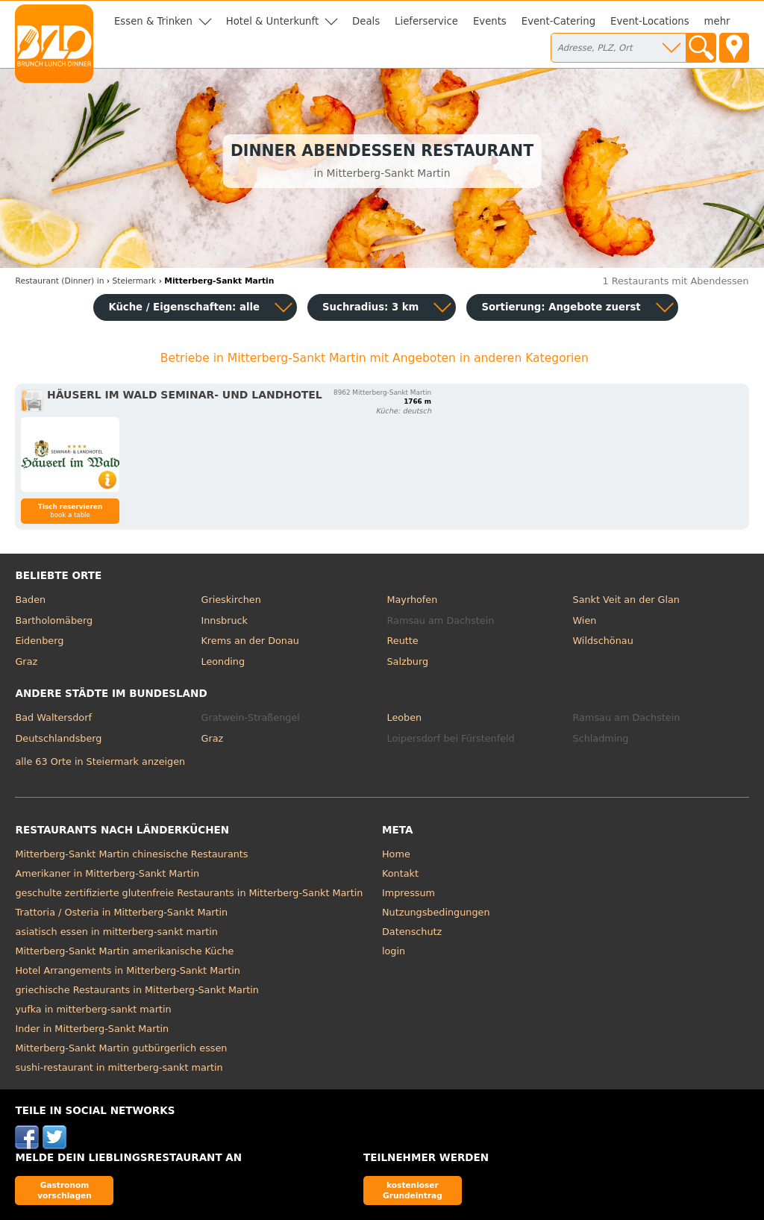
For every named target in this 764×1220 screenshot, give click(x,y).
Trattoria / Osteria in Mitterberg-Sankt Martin (121, 912)
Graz (26, 661)
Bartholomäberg (54, 620)
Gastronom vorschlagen (64, 1189)
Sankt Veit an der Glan (626, 599)
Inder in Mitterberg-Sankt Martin (92, 1028)
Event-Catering (558, 21)
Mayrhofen (412, 599)
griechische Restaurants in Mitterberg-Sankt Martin (136, 989)
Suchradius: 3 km (370, 307)
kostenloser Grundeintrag (412, 1189)
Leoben (404, 717)
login (393, 951)
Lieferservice (426, 21)
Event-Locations (649, 21)
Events (490, 21)
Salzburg (408, 661)
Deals (366, 21)
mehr (717, 21)
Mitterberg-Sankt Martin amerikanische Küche (124, 951)
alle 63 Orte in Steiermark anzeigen (100, 761)
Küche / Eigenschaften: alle (184, 307)
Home (396, 854)
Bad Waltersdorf (53, 717)
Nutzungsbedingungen (436, 912)
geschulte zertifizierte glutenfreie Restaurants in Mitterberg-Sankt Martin (189, 892)
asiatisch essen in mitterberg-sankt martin (116, 931)
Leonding (223, 661)
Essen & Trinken (153, 21)
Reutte (403, 640)
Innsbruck (224, 620)
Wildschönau (603, 640)
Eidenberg (39, 640)
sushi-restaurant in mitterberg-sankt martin (118, 1067)
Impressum (408, 892)
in (59, 281)
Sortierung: (560, 307)
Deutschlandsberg (58, 738)
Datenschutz (412, 931)
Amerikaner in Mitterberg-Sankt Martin (107, 873)
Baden (30, 599)
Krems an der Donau (249, 640)
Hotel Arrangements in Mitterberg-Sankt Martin (127, 970)
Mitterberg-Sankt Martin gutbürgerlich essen (121, 1048)
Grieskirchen (230, 599)
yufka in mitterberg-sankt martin (93, 1009)
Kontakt (400, 873)
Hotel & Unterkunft (272, 21)
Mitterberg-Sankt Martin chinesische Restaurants (131, 854)
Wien (585, 620)
